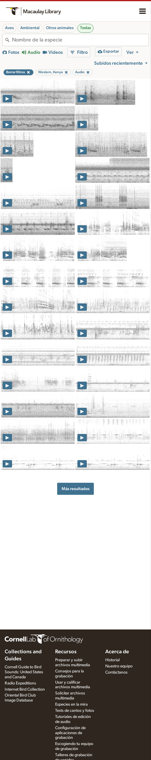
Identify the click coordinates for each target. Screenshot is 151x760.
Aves (9, 28)
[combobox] (80, 40)
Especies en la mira (71, 704)
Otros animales (60, 28)
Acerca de (117, 651)
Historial (112, 660)
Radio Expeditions (20, 683)
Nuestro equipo (119, 666)
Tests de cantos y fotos (74, 711)
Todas (85, 28)
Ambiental (30, 28)
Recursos (66, 651)
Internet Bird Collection (25, 689)
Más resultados (75, 489)
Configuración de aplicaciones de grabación (70, 733)
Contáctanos (116, 672)
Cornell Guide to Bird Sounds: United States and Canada (24, 672)
